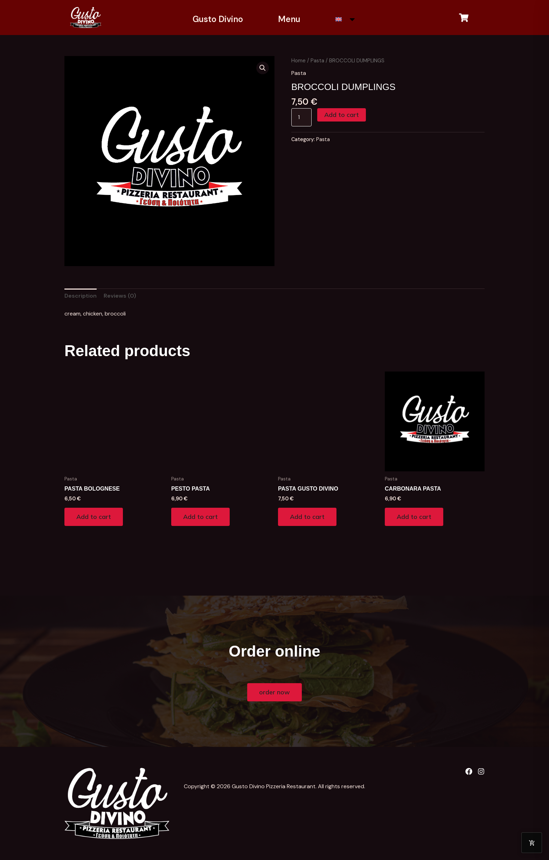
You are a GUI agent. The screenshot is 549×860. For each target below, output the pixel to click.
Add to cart (341, 115)
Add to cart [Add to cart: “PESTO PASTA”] (200, 517)
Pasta (317, 60)
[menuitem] (346, 19)
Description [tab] (80, 295)
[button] (262, 68)
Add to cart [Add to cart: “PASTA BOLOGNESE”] (93, 517)
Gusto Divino (218, 19)
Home (298, 60)
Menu (289, 19)
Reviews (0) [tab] (120, 295)
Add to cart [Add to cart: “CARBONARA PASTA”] (414, 517)
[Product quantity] (301, 117)
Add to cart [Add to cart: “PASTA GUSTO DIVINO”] (307, 517)
